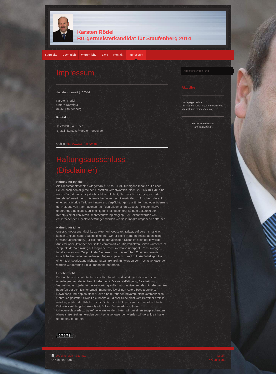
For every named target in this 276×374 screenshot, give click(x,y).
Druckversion (63, 355)
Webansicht (216, 359)
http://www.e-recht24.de (82, 143)
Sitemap (80, 355)
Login (221, 355)
